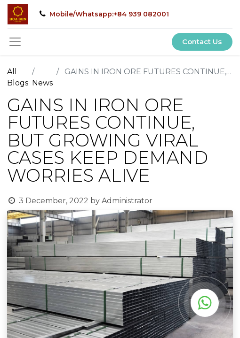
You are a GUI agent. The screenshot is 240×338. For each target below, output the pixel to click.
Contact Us (202, 41)
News (42, 82)
